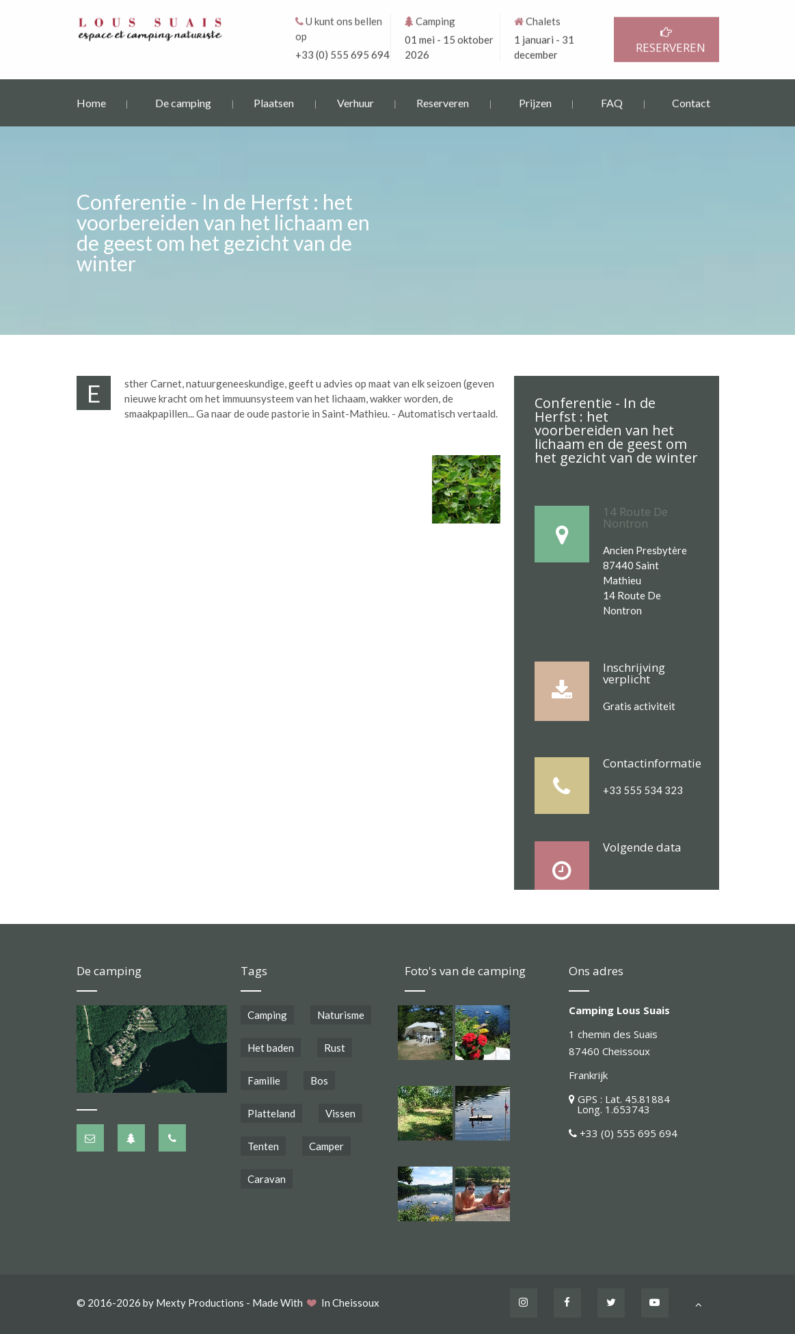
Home (91, 101)
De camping (183, 101)
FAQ (612, 101)
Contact (691, 101)
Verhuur (355, 101)
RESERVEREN (666, 39)
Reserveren (442, 101)
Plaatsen (274, 101)
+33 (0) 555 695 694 (342, 53)
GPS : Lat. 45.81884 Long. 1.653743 (619, 1104)
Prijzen (535, 101)
